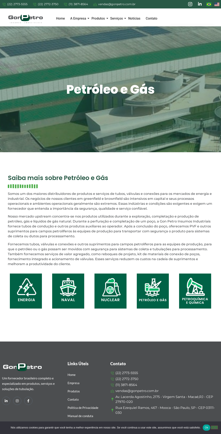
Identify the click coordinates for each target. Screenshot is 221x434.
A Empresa (79, 18)
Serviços (117, 18)
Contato (151, 18)
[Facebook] (28, 401)
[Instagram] (17, 401)
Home (60, 18)
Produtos (98, 18)
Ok (206, 427)
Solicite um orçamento (192, 27)
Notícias (134, 18)
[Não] (214, 427)
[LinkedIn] (6, 401)
